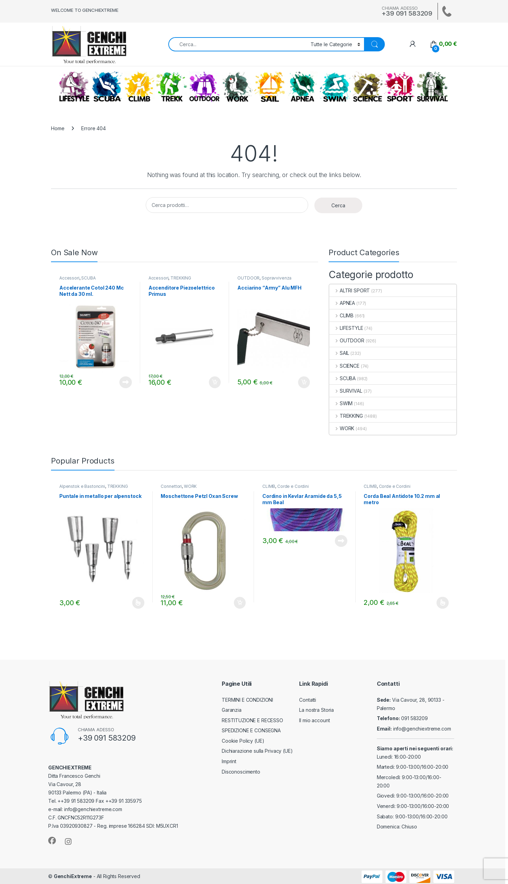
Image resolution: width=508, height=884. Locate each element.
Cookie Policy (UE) (243, 741)
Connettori (171, 486)
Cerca (338, 205)
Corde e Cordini (293, 486)
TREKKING (171, 86)
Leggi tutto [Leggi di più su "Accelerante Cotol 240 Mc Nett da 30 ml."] (125, 382)
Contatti (307, 700)
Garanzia (232, 710)
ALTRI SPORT (399, 86)
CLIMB (139, 86)
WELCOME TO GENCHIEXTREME (84, 10)
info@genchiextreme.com (422, 729)
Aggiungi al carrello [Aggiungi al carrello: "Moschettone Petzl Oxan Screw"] (240, 603)
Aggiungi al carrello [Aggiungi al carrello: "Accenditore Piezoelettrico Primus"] (215, 382)
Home (57, 128)
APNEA (302, 86)
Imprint (229, 761)
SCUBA (106, 86)
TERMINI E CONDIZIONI (247, 700)
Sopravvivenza (276, 278)
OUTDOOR (204, 86)
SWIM (334, 86)
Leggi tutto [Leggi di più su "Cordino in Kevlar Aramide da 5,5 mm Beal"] (341, 541)
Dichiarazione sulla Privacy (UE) (257, 751)
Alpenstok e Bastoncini (82, 486)
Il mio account (314, 720)
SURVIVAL (432, 86)
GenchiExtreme (73, 876)
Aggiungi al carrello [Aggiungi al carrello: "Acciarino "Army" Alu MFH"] (304, 382)
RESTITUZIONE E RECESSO (252, 720)
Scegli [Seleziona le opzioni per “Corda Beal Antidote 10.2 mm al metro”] (443, 603)
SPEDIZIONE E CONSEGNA (251, 730)
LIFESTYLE (74, 86)
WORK (237, 86)
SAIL (269, 86)
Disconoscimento (241, 772)
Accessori (69, 278)
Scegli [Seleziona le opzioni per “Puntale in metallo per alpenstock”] (138, 603)
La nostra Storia (316, 710)
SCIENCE (367, 86)
